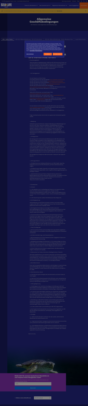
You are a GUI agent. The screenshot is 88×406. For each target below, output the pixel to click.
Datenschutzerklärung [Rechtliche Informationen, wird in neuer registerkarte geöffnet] (38, 50)
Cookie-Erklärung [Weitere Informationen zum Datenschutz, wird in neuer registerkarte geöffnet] (32, 50)
